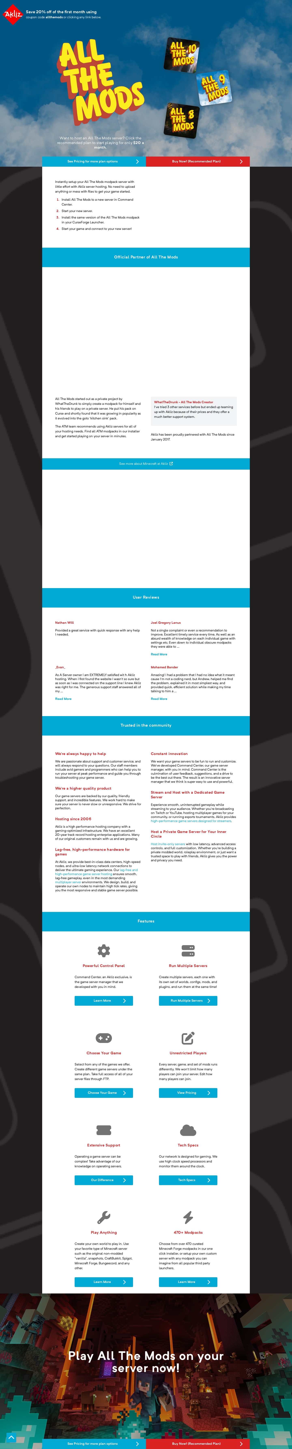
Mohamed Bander (164, 667)
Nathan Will (64, 623)
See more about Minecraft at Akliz (146, 464)
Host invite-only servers (168, 844)
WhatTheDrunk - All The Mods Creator (183, 402)
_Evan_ (60, 667)
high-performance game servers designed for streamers (191, 821)
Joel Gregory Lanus (166, 623)
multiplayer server (68, 882)
